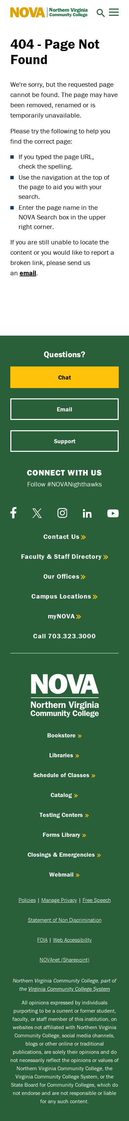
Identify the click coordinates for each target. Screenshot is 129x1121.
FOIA (42, 939)
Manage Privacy (59, 899)
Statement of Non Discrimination (64, 919)
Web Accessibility (72, 939)
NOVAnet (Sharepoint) (64, 959)
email (28, 272)
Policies (27, 899)
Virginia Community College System (69, 988)
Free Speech (97, 899)
